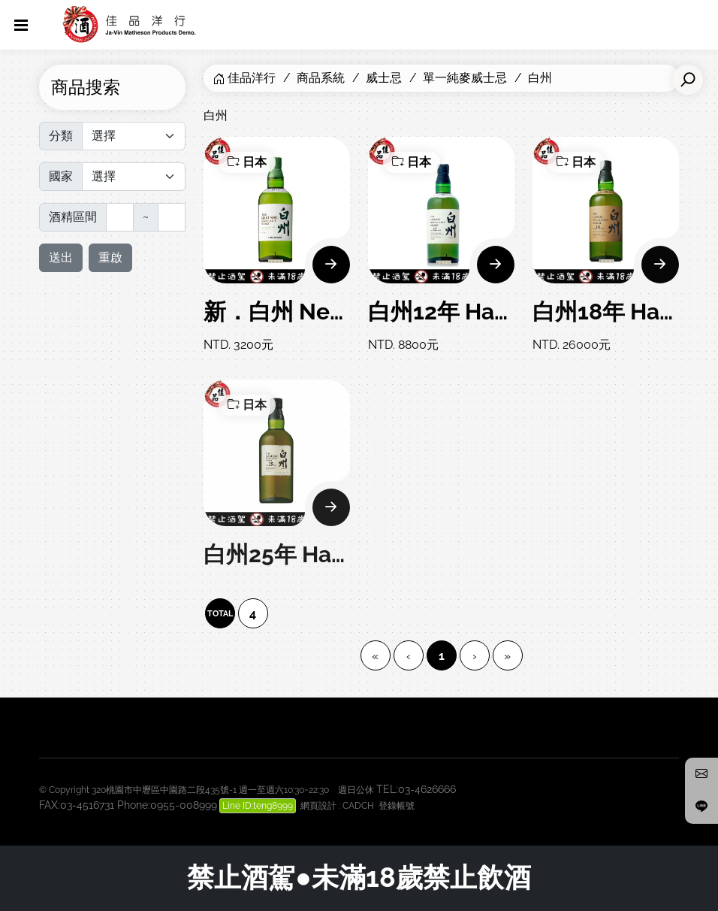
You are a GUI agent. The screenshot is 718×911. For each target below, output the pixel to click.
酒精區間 (73, 217)
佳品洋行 (252, 78)
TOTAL (220, 614)
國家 (61, 176)
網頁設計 (318, 806)
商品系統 (321, 78)
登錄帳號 (397, 806)
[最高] (172, 217)
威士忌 (384, 78)
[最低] (120, 217)
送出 (61, 257)
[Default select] (134, 136)
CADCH (358, 806)
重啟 (110, 257)
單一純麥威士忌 (465, 78)
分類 (61, 136)
